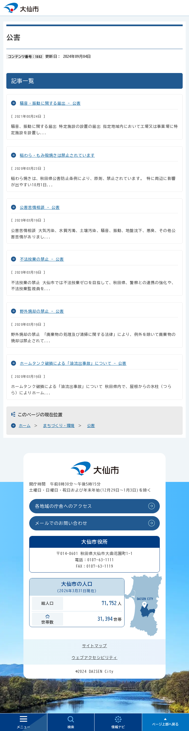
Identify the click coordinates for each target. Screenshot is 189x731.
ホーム (25, 426)
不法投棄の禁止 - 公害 (42, 259)
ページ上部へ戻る (165, 724)
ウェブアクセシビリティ (94, 658)
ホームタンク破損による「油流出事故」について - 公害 (73, 363)
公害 (91, 426)
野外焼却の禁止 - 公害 (42, 311)
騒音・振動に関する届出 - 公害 (50, 103)
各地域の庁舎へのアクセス (63, 506)
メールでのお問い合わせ (61, 523)
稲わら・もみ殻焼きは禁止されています (57, 155)
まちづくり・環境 (58, 426)
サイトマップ (94, 646)
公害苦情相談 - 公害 (40, 207)
